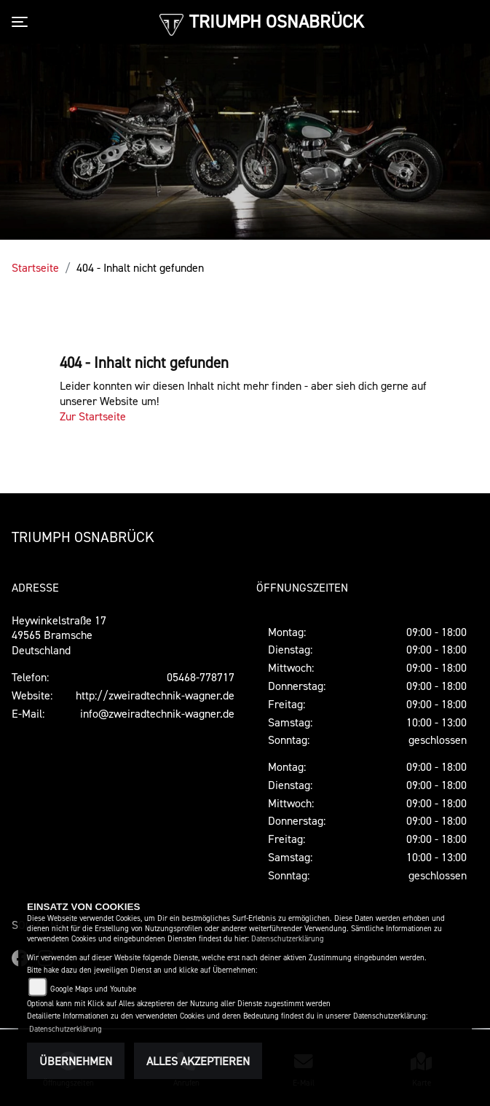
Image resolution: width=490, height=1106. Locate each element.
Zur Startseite (93, 416)
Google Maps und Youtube (93, 989)
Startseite (35, 267)
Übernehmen (75, 1061)
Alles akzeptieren (198, 1061)
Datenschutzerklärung (287, 939)
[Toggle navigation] (22, 22)
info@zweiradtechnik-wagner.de (157, 713)
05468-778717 (200, 677)
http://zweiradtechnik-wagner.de (155, 695)
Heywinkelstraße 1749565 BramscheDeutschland (59, 635)
